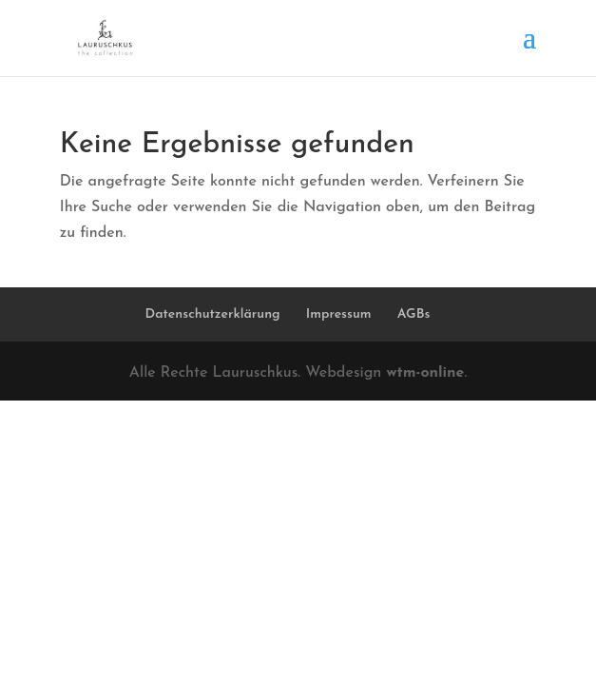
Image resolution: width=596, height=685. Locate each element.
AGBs (414, 314)
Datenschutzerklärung (212, 314)
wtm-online (425, 373)
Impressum (339, 314)
